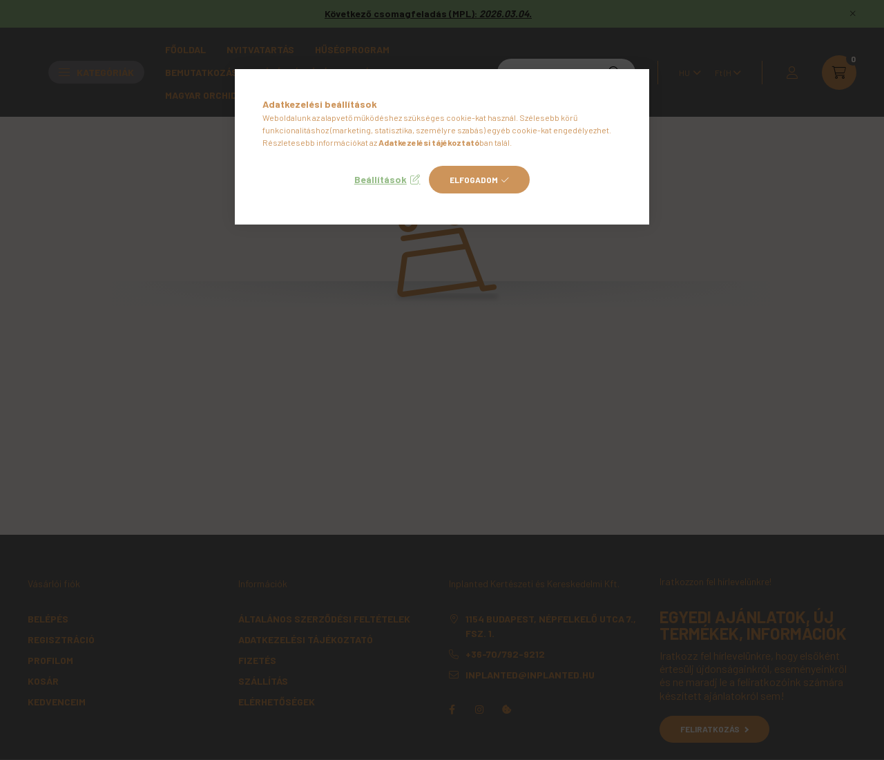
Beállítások (380, 179)
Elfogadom (474, 179)
